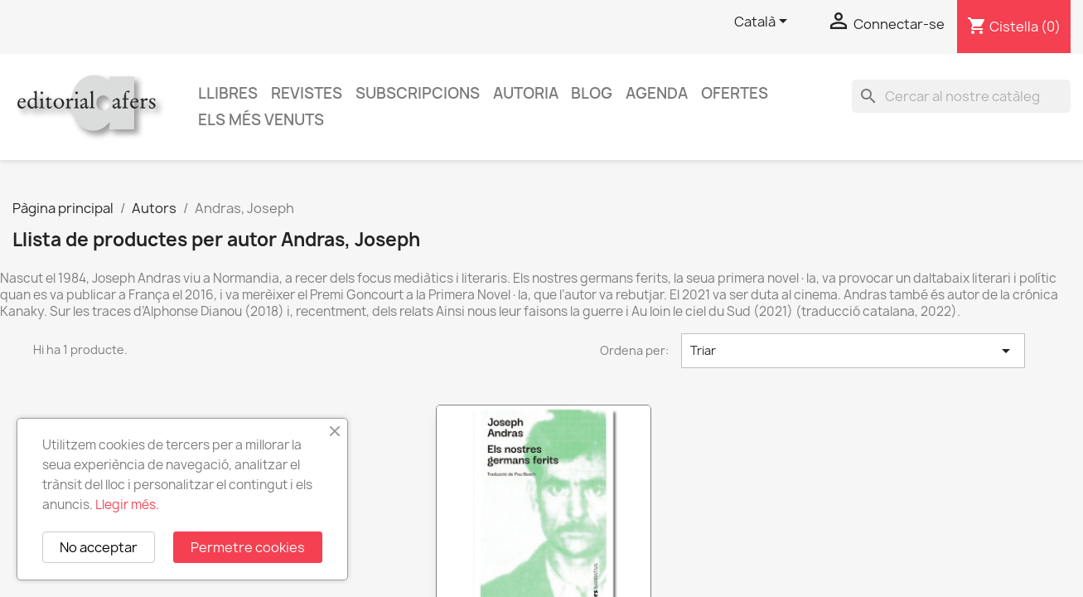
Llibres (228, 93)
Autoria (525, 93)
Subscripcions (417, 93)
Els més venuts (261, 119)
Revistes (306, 93)
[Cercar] (961, 96)
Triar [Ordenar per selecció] (853, 351)
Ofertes (734, 93)
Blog (591, 93)
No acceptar (99, 547)
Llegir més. (127, 504)
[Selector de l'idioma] (763, 22)
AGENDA (657, 93)
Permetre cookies (248, 547)
